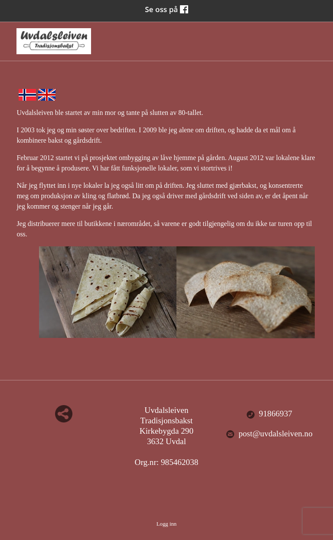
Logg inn (167, 524)
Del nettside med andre (63, 413)
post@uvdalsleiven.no (269, 434)
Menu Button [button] (309, 37)
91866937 (269, 414)
